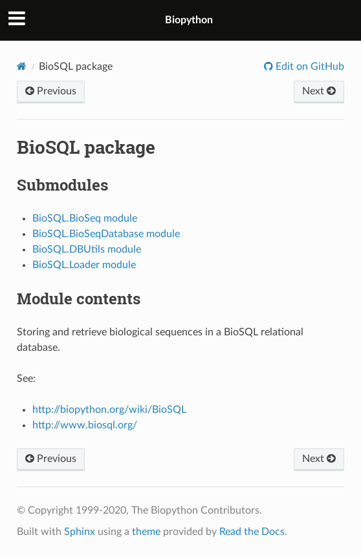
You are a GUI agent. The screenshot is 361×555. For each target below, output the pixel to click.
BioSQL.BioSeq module (84, 218)
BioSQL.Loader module (84, 265)
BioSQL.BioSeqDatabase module (106, 234)
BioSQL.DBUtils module (86, 249)
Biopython (189, 20)
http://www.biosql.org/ (84, 425)
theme (146, 532)
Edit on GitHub (308, 66)
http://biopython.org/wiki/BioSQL (109, 409)
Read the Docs (252, 532)
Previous (50, 91)
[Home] (22, 66)
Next (319, 91)
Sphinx (79, 532)
